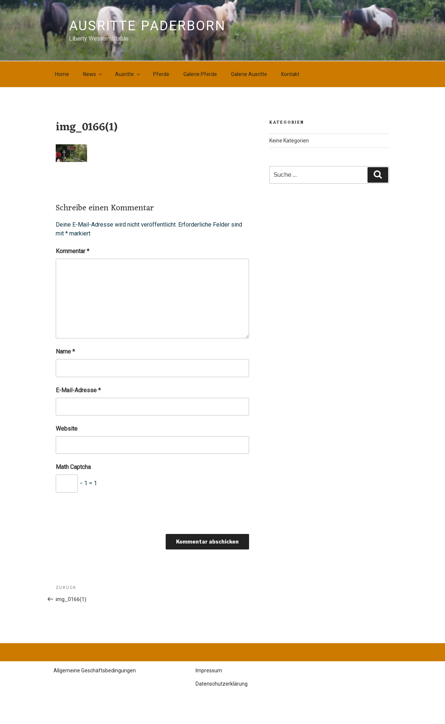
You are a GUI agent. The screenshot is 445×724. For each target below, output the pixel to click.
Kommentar (72, 251)
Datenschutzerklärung (222, 684)
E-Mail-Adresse (78, 390)
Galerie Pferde (200, 74)
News (93, 74)
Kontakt (290, 74)
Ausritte (128, 74)
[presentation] (112, 515)
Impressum (209, 670)
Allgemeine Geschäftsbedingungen (95, 670)
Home (62, 74)
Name (65, 351)
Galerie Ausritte (249, 74)
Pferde (161, 74)
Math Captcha (73, 466)
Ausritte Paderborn (147, 26)
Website (66, 428)
